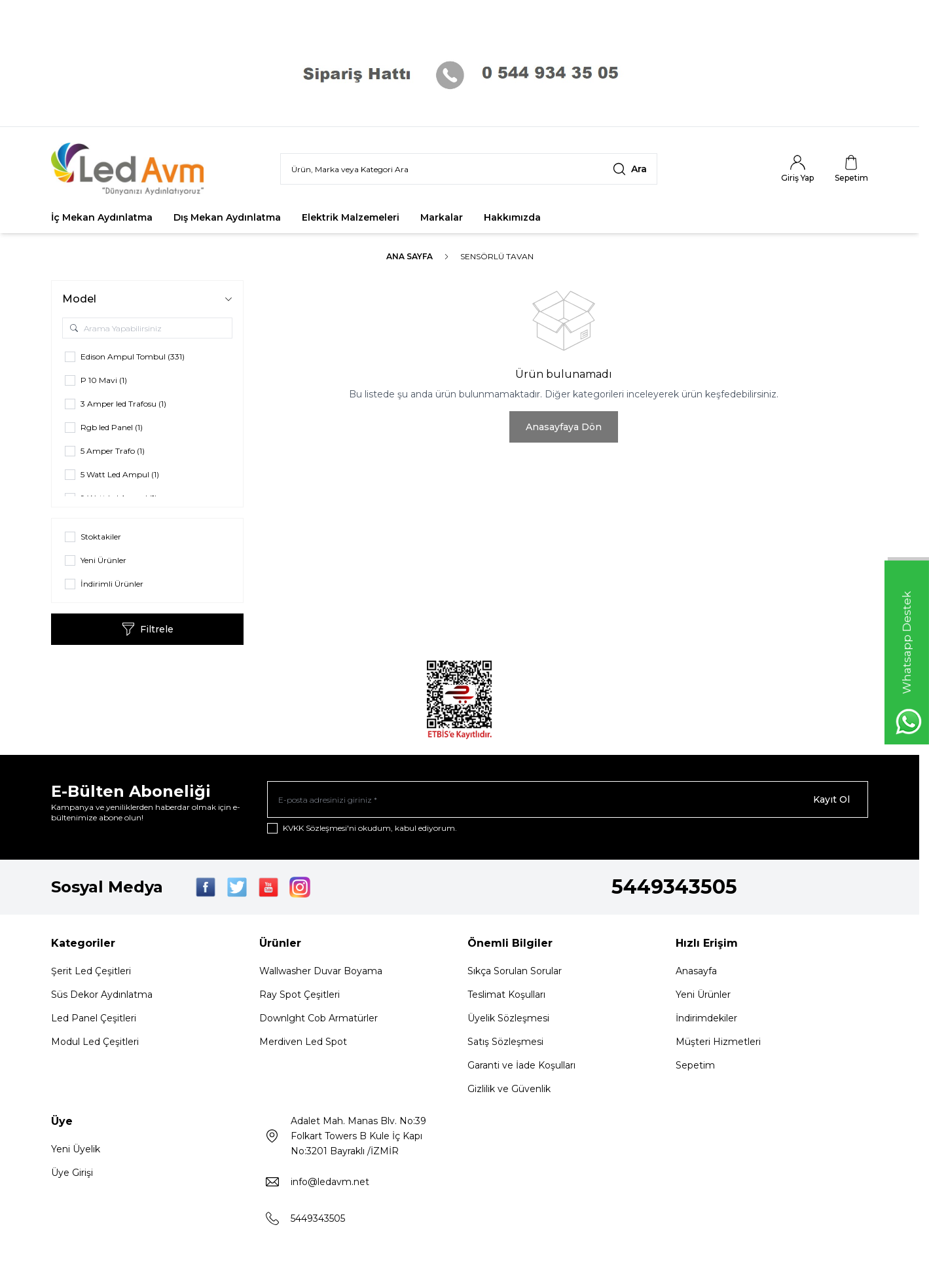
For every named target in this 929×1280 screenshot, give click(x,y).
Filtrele (147, 629)
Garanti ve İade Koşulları (521, 1065)
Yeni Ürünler (703, 994)
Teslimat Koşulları (506, 994)
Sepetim (695, 1065)
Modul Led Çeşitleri (95, 1042)
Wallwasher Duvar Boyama (320, 971)
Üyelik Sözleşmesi (508, 1018)
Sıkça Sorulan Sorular (514, 971)
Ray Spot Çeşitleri (299, 994)
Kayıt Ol (831, 799)
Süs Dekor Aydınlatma (102, 994)
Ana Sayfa (409, 256)
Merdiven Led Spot (303, 1042)
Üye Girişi (72, 1173)
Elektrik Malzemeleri (350, 217)
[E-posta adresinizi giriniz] (567, 799)
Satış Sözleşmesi (505, 1042)
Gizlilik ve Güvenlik (509, 1089)
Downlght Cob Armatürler (318, 1018)
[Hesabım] (797, 169)
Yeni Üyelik (75, 1149)
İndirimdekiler (706, 1018)
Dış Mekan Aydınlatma (227, 217)
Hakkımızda (512, 217)
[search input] (468, 169)
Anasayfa (696, 971)
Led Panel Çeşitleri (93, 1018)
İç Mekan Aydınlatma (102, 217)
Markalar (441, 217)
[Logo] (129, 169)
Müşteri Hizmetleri (718, 1042)
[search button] (629, 168)
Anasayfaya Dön (564, 427)
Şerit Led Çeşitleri (91, 971)
